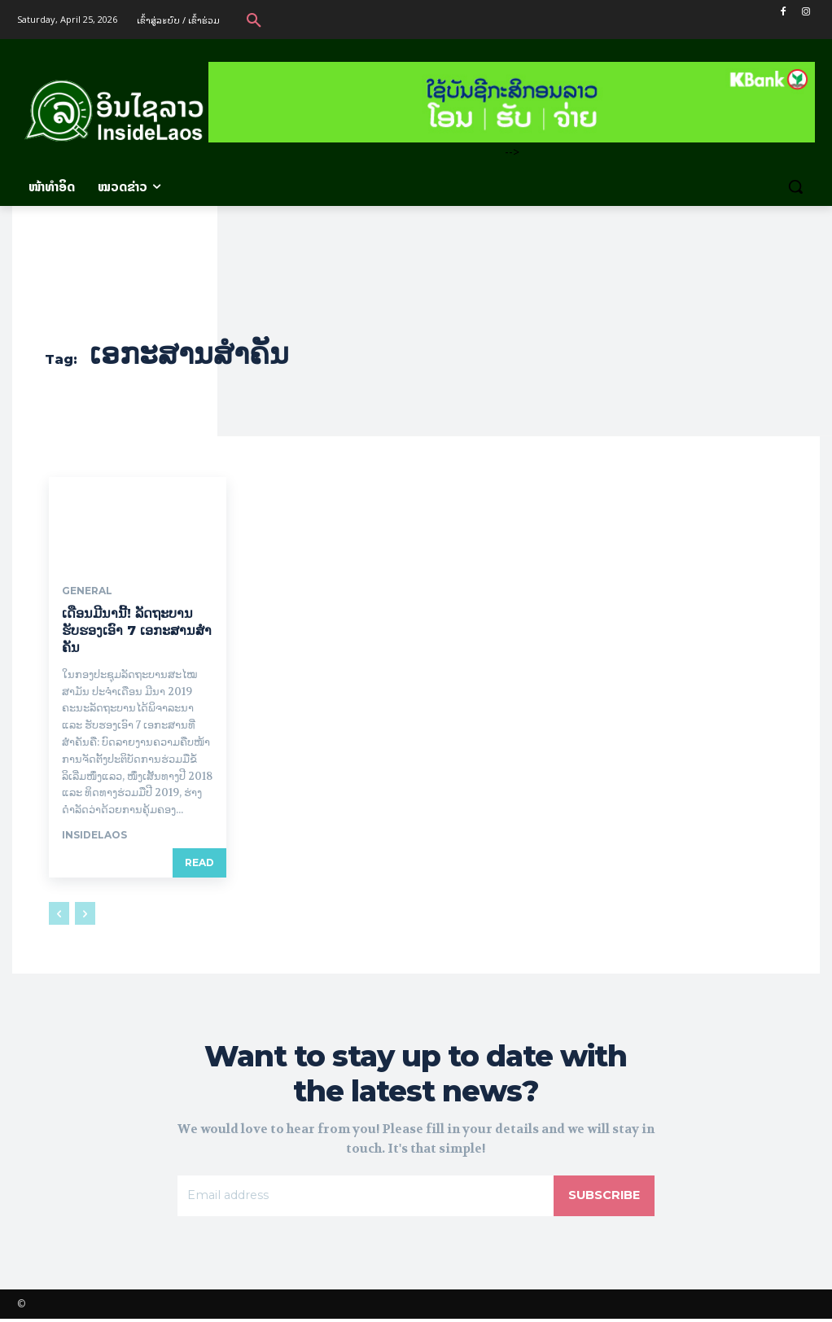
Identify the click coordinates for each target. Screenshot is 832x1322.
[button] (254, 19)
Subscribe (601, 1197)
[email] (362, 1197)
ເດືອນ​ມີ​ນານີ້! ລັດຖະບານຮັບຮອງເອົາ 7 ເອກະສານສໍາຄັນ (137, 630)
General (87, 591)
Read (199, 862)
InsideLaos (94, 835)
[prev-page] (59, 913)
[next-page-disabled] (85, 913)
